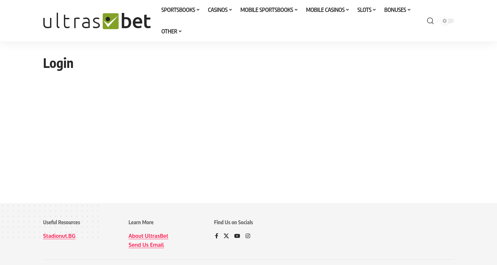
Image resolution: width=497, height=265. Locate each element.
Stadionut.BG (59, 236)
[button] (430, 20)
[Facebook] (216, 236)
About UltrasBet (149, 236)
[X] (226, 236)
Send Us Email (146, 244)
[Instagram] (248, 236)
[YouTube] (237, 236)
